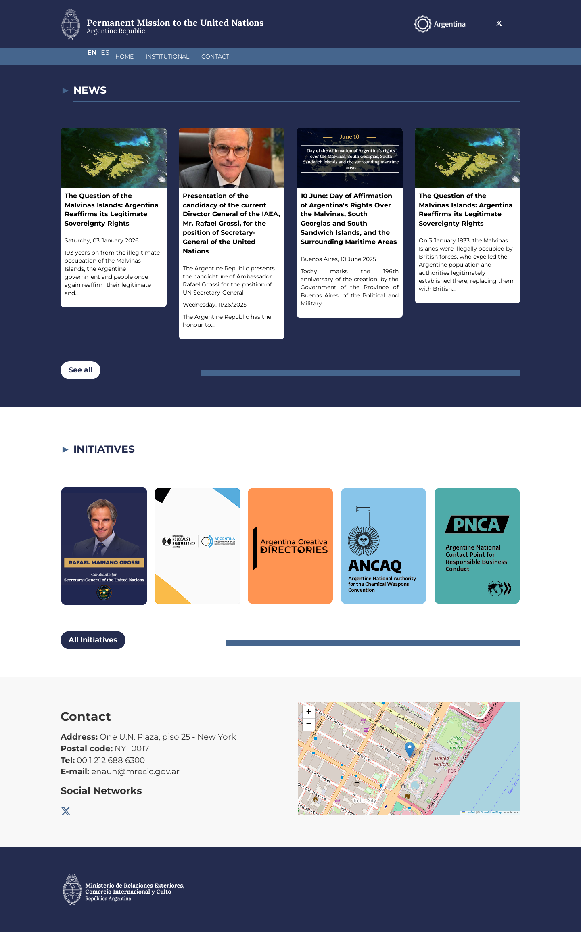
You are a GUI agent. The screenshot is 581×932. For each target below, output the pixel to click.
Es (516, 23)
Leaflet (468, 812)
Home (82, 56)
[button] (410, 750)
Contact (172, 56)
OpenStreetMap (491, 812)
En (500, 23)
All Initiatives (93, 639)
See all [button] (80, 370)
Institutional (124, 56)
